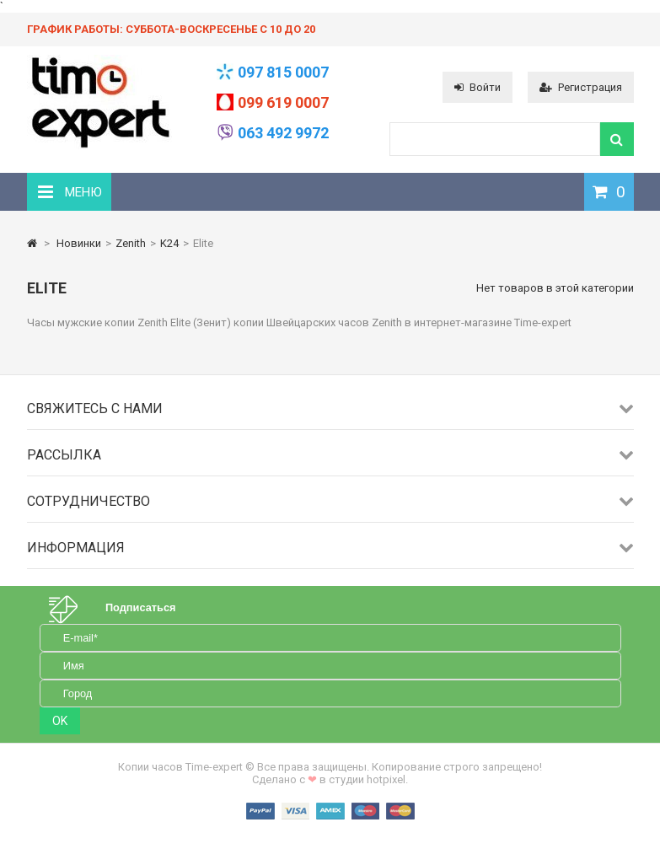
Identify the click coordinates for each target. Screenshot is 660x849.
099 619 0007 (283, 102)
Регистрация (580, 87)
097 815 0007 (283, 72)
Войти (477, 87)
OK (59, 721)
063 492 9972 (283, 133)
